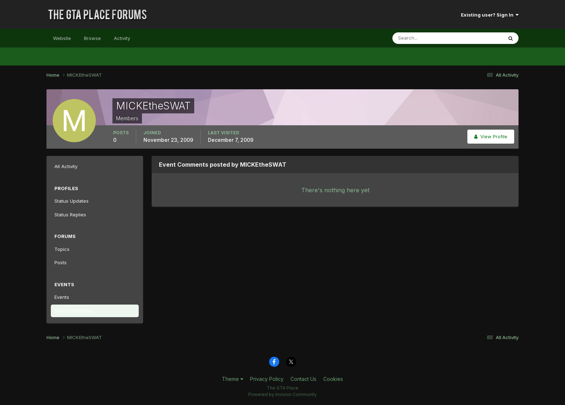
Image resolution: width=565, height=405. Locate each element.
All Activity (65, 166)
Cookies (333, 379)
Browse (92, 38)
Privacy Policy (267, 379)
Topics (62, 249)
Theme (232, 379)
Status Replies (70, 214)
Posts (60, 262)
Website (62, 38)
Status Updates (71, 201)
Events (61, 297)
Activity (122, 38)
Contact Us (303, 379)
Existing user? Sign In (490, 15)
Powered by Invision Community (282, 394)
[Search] (424, 38)
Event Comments (73, 311)
